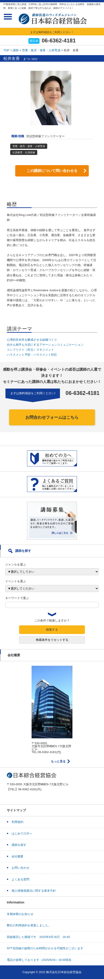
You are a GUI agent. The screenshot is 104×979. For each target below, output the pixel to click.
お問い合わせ (20, 867)
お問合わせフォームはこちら (52, 417)
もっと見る (58, 761)
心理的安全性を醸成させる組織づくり (32, 339)
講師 (16, 50)
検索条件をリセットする (52, 639)
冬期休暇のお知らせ (20, 914)
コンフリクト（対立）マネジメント (30, 349)
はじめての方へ (22, 833)
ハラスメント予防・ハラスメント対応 (32, 354)
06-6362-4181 (59, 40)
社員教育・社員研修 (23, 152)
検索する (52, 629)
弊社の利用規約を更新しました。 (29, 925)
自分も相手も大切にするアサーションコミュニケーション (45, 344)
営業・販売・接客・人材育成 (41, 50)
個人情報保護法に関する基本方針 (34, 890)
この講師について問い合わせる (52, 171)
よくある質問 (20, 879)
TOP (6, 50)
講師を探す (19, 845)
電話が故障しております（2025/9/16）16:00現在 (39, 960)
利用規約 (17, 822)
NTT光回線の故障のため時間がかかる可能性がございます (45, 948)
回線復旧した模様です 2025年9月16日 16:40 (38, 937)
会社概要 (17, 856)
